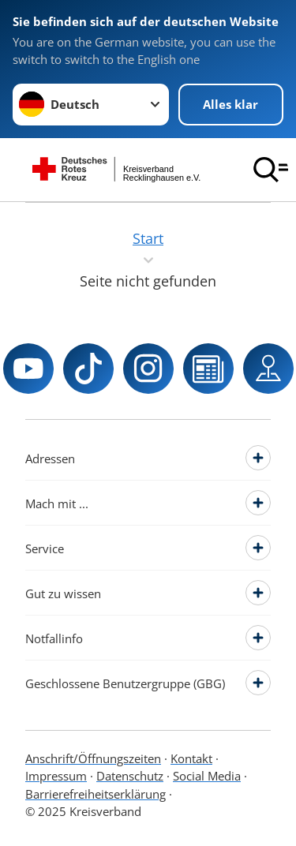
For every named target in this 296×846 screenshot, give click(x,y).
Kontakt (191, 758)
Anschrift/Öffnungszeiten (93, 758)
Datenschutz (129, 776)
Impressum (56, 776)
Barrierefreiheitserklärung (95, 794)
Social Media (207, 776)
